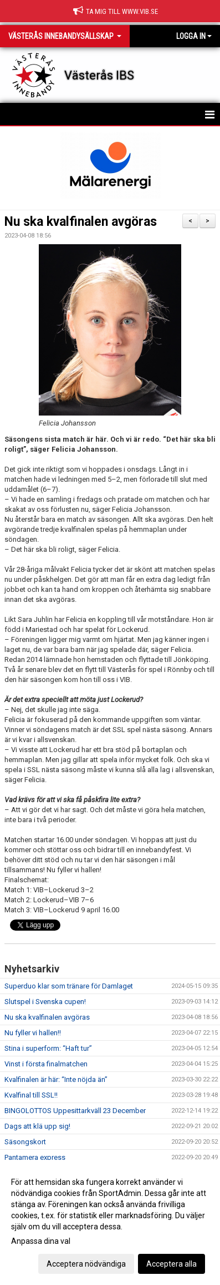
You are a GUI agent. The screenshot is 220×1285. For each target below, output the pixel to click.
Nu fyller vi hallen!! (32, 1033)
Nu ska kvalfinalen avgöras (80, 221)
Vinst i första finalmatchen (46, 1064)
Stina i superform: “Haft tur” (48, 1048)
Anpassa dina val (40, 1241)
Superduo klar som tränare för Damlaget (68, 986)
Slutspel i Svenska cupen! (45, 1001)
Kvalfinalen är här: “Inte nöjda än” (56, 1079)
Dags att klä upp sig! (37, 1126)
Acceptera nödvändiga (86, 1263)
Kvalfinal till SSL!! (31, 1095)
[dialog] (110, 1222)
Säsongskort (25, 1142)
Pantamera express (34, 1157)
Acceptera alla (171, 1263)
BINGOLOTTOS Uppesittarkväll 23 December (75, 1110)
